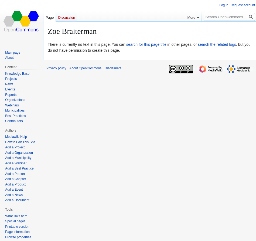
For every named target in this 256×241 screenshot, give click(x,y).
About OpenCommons (85, 68)
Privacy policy (56, 68)
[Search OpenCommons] (229, 17)
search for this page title (146, 44)
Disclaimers (113, 68)
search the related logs (217, 44)
